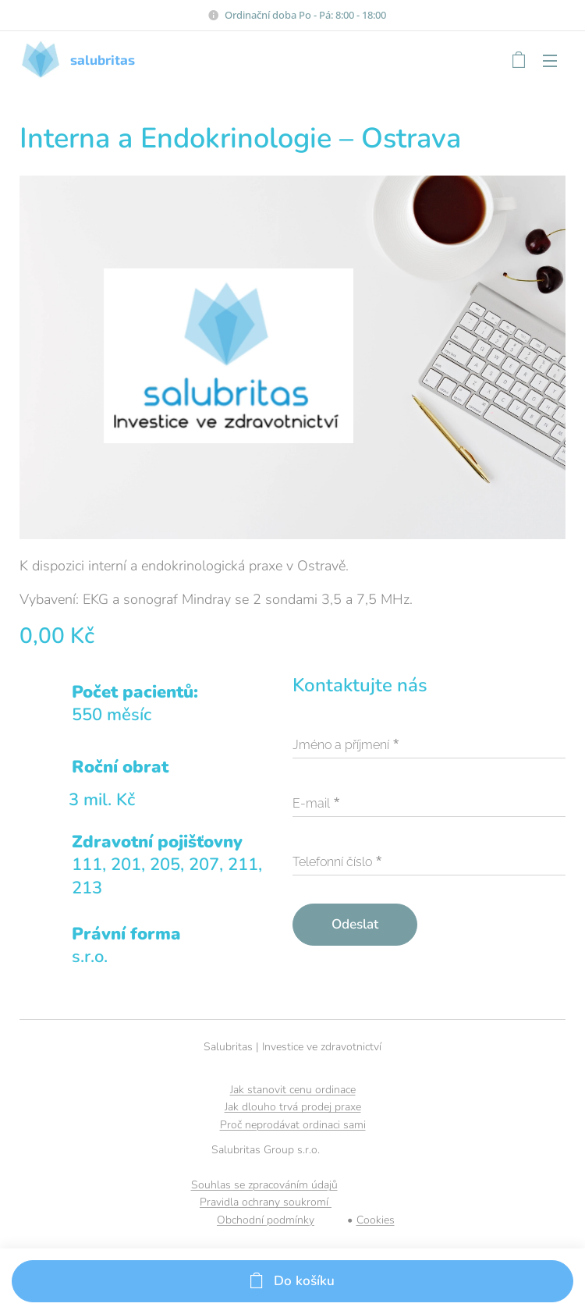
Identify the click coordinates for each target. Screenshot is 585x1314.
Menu (550, 61)
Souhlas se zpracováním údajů (264, 1184)
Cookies (375, 1220)
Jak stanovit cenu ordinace (293, 1089)
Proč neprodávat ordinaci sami (293, 1124)
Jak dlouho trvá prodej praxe (293, 1106)
